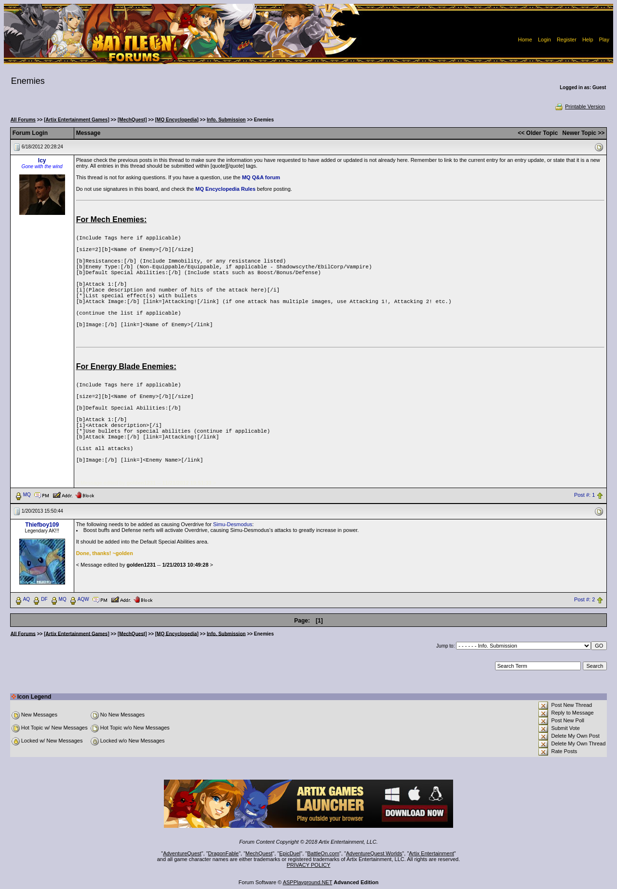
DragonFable (223, 853)
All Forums (23, 119)
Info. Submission (226, 119)
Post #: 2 (584, 599)
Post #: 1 (584, 495)
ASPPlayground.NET (308, 882)
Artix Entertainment (431, 853)
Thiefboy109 (42, 524)
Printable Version (579, 106)
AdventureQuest (182, 853)
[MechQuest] (132, 119)
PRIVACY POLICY (309, 865)
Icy (42, 160)
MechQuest (258, 853)
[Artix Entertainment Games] (76, 119)
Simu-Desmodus (232, 524)
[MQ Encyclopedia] (177, 119)
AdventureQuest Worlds (374, 853)
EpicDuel (289, 853)
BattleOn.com (323, 853)
